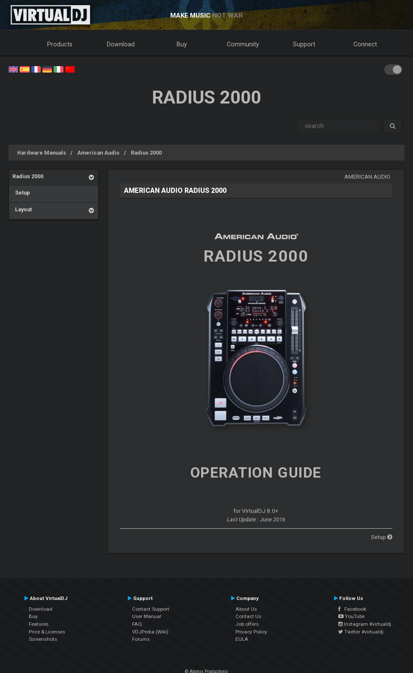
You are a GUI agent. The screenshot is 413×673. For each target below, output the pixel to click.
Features (38, 624)
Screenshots (43, 639)
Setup (21, 192)
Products (59, 44)
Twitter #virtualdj (360, 632)
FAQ (137, 624)
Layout (22, 209)
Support (304, 44)
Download (121, 44)
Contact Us (248, 616)
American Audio (98, 152)
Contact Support (150, 609)
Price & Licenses (47, 632)
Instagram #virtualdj (364, 624)
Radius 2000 (146, 152)
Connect (365, 44)
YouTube (351, 616)
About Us (246, 609)
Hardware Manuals (41, 152)
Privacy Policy (251, 632)
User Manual (146, 616)
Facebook (352, 609)
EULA (241, 639)
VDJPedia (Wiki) (150, 632)
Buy (182, 44)
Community (243, 44)
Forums (141, 639)
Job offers (247, 624)
